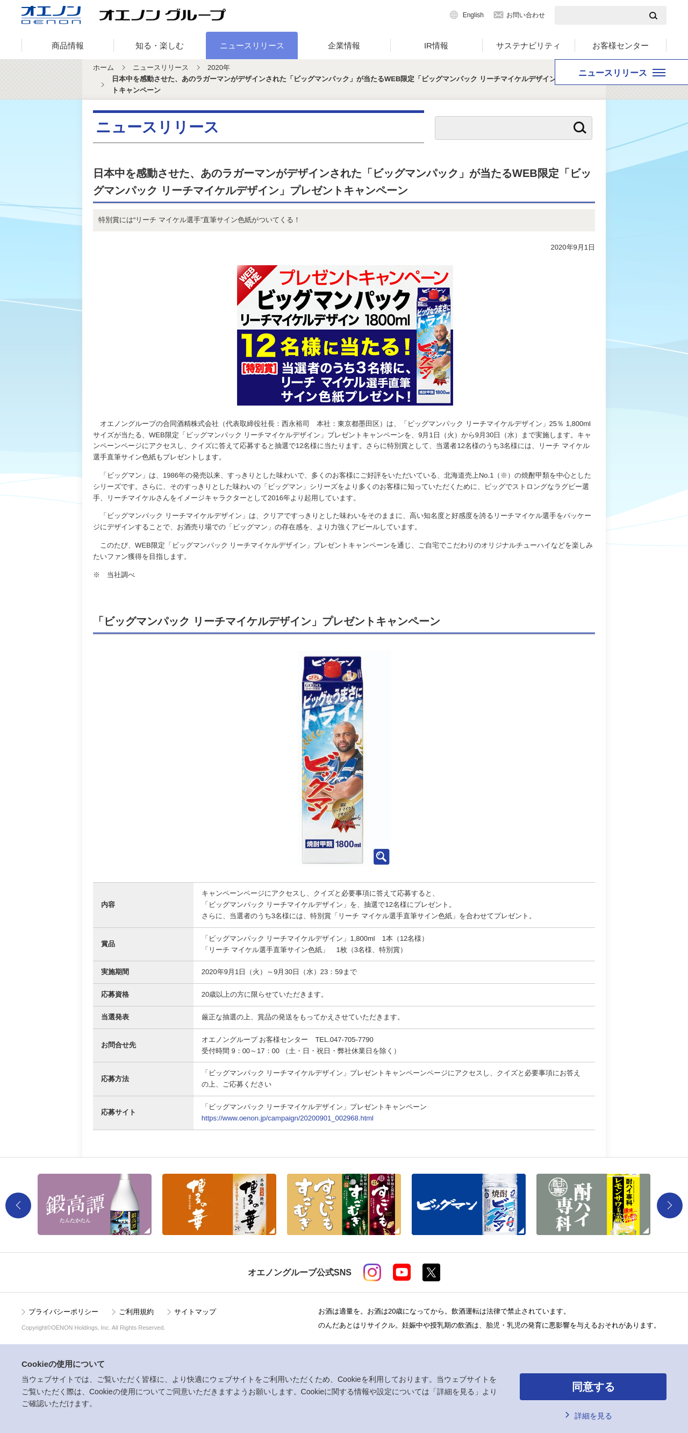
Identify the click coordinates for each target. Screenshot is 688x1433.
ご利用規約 (136, 1312)
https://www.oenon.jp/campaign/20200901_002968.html (288, 1118)
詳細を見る (593, 1415)
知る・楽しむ (159, 45)
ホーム (103, 67)
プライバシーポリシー (63, 1312)
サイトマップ (195, 1312)
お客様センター (620, 45)
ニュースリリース (252, 45)
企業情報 (344, 45)
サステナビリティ (528, 45)
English (473, 15)
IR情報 (436, 45)
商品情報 (68, 45)
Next (670, 1205)
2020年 (218, 67)
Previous (18, 1205)
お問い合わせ (525, 15)
